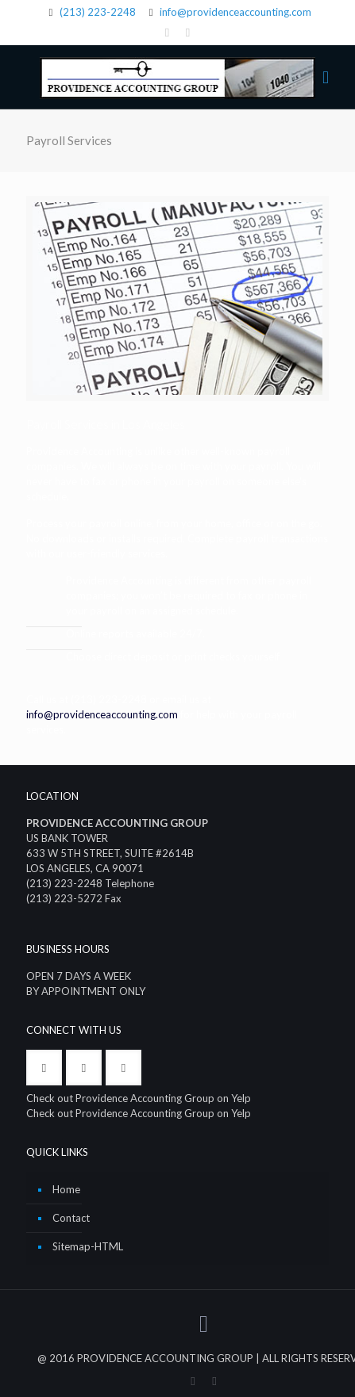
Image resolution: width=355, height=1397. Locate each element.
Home (66, 1189)
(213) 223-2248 (98, 12)
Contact (71, 1217)
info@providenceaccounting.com (235, 12)
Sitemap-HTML (87, 1246)
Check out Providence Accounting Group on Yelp (138, 1098)
